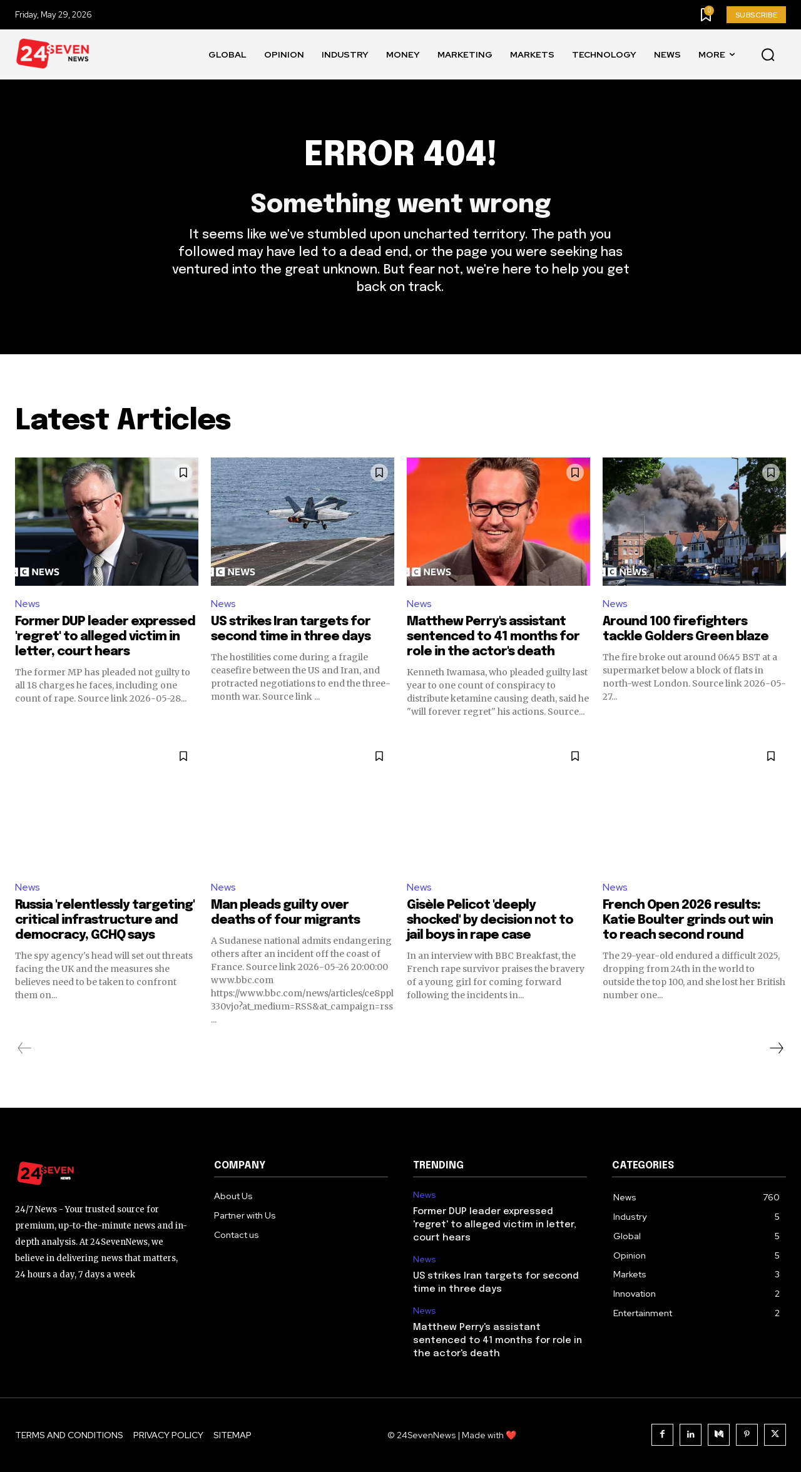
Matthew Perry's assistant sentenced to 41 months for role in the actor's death (493, 636)
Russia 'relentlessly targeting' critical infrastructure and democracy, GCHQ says (105, 920)
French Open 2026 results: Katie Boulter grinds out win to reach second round (688, 920)
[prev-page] (24, 1048)
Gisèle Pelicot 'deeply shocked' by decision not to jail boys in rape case (490, 920)
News (27, 603)
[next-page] (776, 1048)
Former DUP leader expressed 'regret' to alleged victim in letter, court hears (105, 636)
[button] (768, 55)
